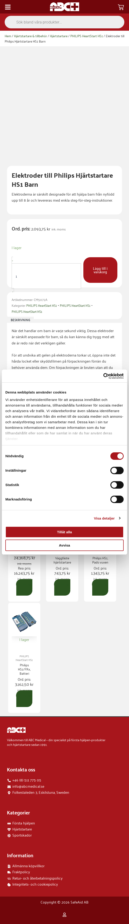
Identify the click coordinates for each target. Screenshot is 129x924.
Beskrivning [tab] (20, 320)
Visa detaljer (104, 518)
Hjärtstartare (59, 36)
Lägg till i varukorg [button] (24, 587)
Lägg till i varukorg (100, 270)
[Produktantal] (46, 276)
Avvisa (64, 545)
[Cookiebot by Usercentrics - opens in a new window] (103, 376)
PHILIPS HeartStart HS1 (86, 36)
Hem (8, 36)
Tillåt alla (64, 532)
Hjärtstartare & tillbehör (30, 36)
